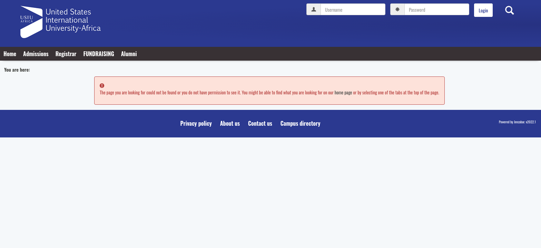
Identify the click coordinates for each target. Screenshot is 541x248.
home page (343, 92)
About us (230, 123)
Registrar (66, 54)
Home (9, 54)
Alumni (129, 54)
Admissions (36, 54)
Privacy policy (196, 123)
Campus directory (301, 123)
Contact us (260, 123)
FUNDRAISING (98, 54)
